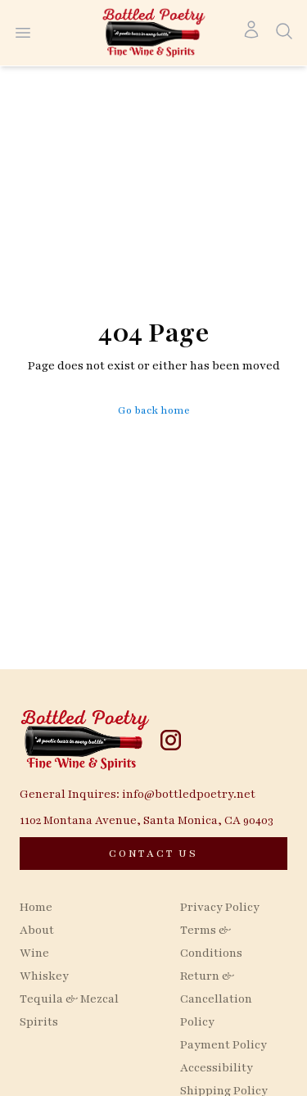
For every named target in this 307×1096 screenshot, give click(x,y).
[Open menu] (23, 32)
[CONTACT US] (153, 853)
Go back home (154, 410)
